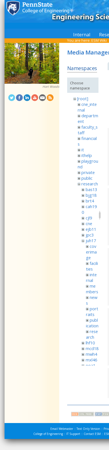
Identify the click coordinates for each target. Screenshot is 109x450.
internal (91, 277)
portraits (92, 311)
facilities (92, 266)
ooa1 (90, 365)
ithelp (86, 155)
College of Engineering (48, 434)
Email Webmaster (61, 429)
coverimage (91, 251)
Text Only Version (88, 429)
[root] (82, 98)
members (92, 288)
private (88, 172)
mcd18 (92, 348)
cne (89, 223)
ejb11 (91, 229)
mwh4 (91, 354)
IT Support (73, 434)
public (86, 178)
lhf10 (90, 343)
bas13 (91, 189)
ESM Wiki (99, 40)
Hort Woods (50, 87)
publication (92, 322)
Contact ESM (92, 434)
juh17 (91, 240)
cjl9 (89, 218)
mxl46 (91, 360)
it (82, 149)
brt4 (90, 201)
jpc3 (90, 235)
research (89, 184)
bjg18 (91, 195)
